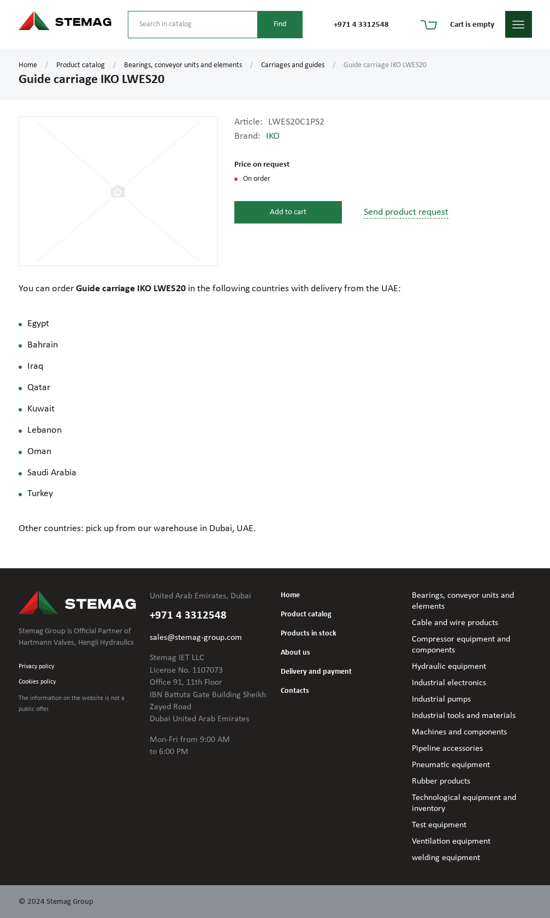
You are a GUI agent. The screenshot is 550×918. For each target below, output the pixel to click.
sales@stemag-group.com (196, 637)
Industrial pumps (441, 699)
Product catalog (80, 65)
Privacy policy (36, 666)
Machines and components (459, 732)
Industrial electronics (449, 683)
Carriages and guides (292, 65)
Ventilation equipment (451, 841)
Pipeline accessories (447, 748)
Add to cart (288, 212)
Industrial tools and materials (464, 715)
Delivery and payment (316, 672)
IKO (273, 136)
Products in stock (308, 633)
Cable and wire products (455, 623)
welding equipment (446, 858)
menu (518, 24)
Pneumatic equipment (451, 765)
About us (295, 653)
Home (28, 65)
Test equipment (439, 825)
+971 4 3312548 (361, 25)
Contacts (295, 691)
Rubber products (441, 781)
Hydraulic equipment (449, 666)
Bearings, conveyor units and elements (183, 65)
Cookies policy (37, 682)
